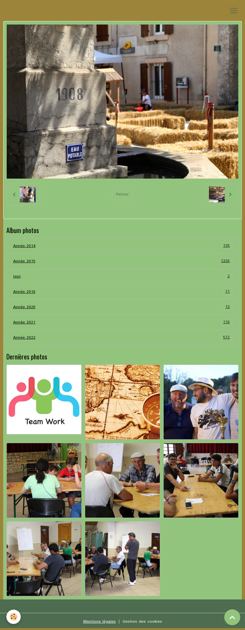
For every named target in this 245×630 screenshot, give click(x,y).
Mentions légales (99, 621)
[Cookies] (13, 617)
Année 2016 (122, 291)
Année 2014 (122, 246)
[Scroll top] (232, 617)
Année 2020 (122, 307)
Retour (122, 194)
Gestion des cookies (142, 621)
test (122, 276)
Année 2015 (122, 261)
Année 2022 (122, 337)
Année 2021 (122, 322)
